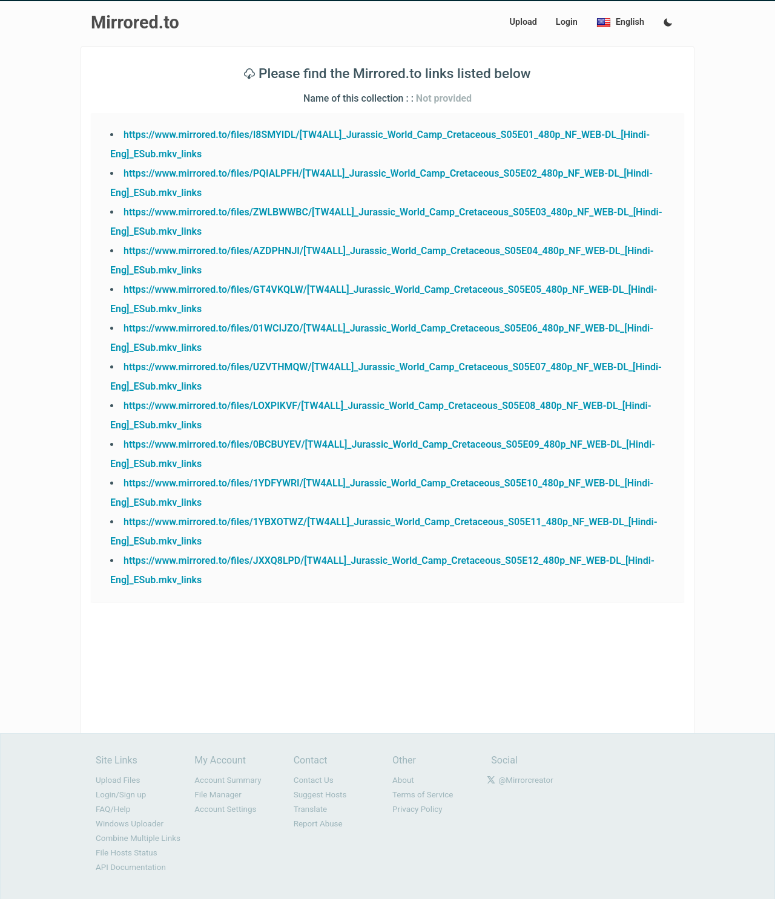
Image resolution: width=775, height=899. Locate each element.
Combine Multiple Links (138, 838)
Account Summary (227, 780)
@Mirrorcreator (525, 780)
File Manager (217, 794)
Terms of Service (422, 794)
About (403, 780)
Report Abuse (318, 823)
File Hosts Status (126, 852)
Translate (311, 809)
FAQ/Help (113, 809)
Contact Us (314, 780)
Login (567, 22)
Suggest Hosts (320, 794)
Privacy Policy (417, 809)
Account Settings (225, 809)
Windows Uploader (129, 823)
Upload (523, 22)
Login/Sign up (121, 794)
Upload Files (118, 780)
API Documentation (131, 867)
